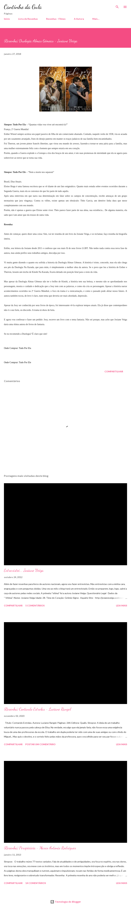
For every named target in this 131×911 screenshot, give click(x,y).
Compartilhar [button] (114, 371)
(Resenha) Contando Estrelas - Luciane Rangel (37, 709)
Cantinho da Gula (23, 6)
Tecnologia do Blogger (65, 901)
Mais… (95, 18)
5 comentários (35, 605)
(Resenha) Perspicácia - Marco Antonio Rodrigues (40, 848)
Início (7, 18)
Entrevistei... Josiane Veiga (24, 570)
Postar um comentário (40, 744)
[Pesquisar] (117, 6)
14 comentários (35, 883)
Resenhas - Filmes (56, 18)
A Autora (79, 18)
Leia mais (121, 605)
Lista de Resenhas (28, 18)
